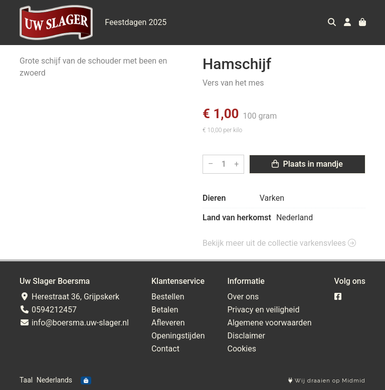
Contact (165, 348)
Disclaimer (246, 335)
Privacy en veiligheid (264, 309)
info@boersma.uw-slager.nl (74, 322)
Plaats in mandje (307, 164)
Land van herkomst (237, 217)
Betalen (164, 309)
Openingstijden (178, 335)
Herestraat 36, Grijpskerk (69, 296)
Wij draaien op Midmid (326, 380)
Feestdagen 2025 (135, 22)
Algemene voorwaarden (270, 322)
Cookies (242, 348)
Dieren (214, 198)
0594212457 (48, 309)
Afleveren (168, 322)
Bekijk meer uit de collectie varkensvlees (279, 243)
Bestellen (167, 296)
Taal (26, 380)
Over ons (243, 296)
